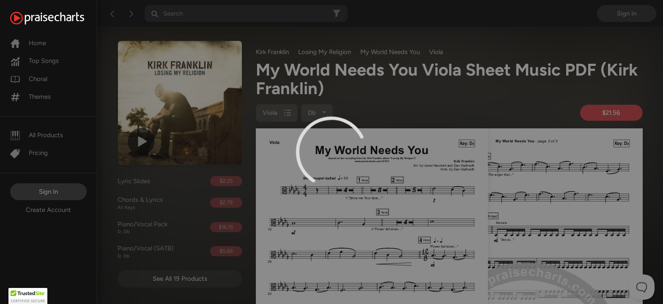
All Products (36, 135)
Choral (28, 79)
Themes (30, 96)
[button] (27, 296)
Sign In (48, 191)
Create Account (48, 210)
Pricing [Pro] (29, 153)
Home (28, 43)
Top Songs (34, 61)
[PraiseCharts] (57, 18)
